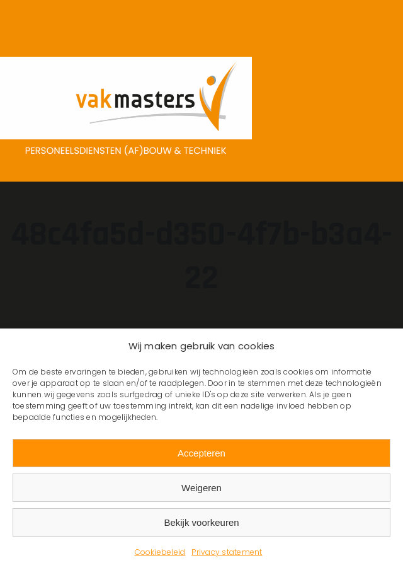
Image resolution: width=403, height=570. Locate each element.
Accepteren (201, 453)
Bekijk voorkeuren (201, 522)
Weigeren (201, 487)
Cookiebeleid (160, 552)
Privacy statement (226, 552)
